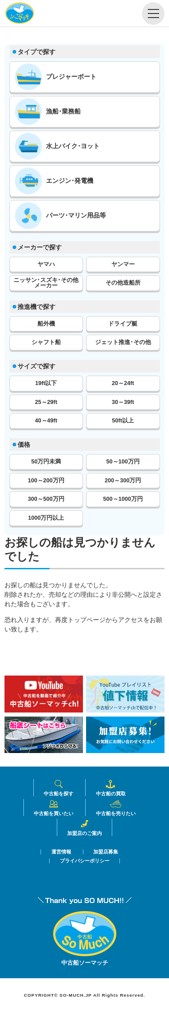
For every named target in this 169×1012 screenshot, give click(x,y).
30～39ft (123, 402)
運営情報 (61, 851)
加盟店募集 (105, 851)
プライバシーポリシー (85, 860)
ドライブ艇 (122, 324)
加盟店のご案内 (84, 827)
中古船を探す (58, 787)
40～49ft (46, 421)
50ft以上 (123, 421)
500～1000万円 (123, 499)
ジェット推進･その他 (123, 342)
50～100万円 (123, 461)
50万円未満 (46, 461)
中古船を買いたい (53, 807)
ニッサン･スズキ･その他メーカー (46, 283)
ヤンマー (123, 264)
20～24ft (123, 383)
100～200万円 (46, 480)
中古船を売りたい (116, 807)
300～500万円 (46, 499)
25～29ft (46, 402)
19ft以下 (46, 383)
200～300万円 (123, 480)
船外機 (46, 324)
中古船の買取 (111, 787)
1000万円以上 (46, 518)
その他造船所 (123, 283)
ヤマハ (46, 264)
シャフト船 (46, 342)
